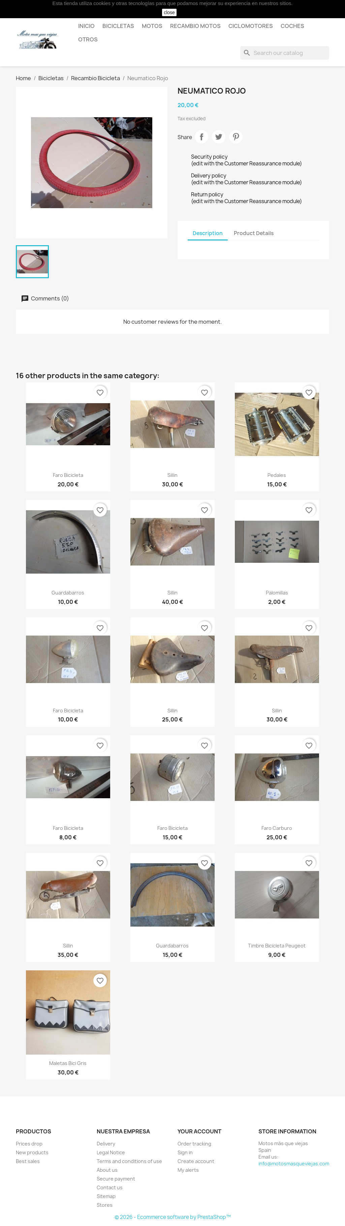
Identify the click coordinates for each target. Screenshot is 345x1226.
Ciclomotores (250, 26)
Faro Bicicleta (68, 475)
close (169, 12)
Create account (196, 1161)
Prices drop (29, 1143)
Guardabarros (68, 592)
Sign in (185, 1152)
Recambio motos (195, 26)
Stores (105, 1205)
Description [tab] (208, 233)
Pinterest (236, 136)
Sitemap (106, 1196)
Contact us (110, 1187)
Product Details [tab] (254, 233)
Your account (199, 1131)
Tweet (218, 136)
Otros (88, 39)
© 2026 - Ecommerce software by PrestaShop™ (173, 1217)
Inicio (86, 26)
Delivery (106, 1143)
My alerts (188, 1170)
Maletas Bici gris (68, 1063)
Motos (152, 26)
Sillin (172, 475)
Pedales (277, 475)
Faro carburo (276, 828)
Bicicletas (118, 26)
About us (107, 1170)
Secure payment (116, 1178)
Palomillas (277, 592)
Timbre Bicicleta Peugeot (277, 945)
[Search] (284, 53)
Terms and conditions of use (129, 1161)
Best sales (28, 1161)
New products (32, 1152)
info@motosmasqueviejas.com (293, 1163)
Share (201, 136)
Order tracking (194, 1143)
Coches (292, 26)
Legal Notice (111, 1152)
